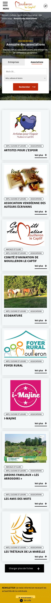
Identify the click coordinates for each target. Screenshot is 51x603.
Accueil (5, 15)
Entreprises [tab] (13, 62)
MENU (6, 7)
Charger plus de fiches (21, 568)
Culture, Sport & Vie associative (23, 15)
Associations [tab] (37, 62)
